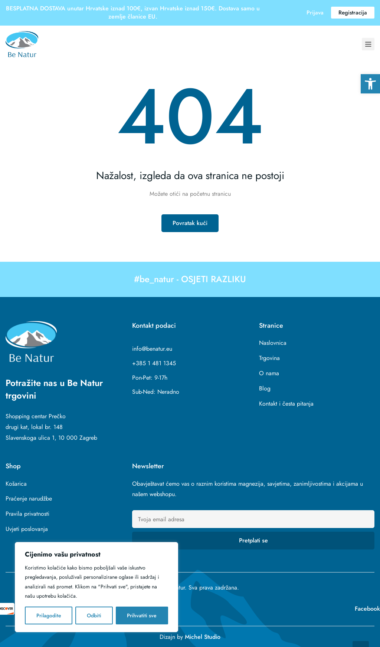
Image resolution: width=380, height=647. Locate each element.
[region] (96, 587)
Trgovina (269, 358)
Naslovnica (272, 343)
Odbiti (94, 615)
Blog (265, 388)
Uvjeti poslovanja (27, 529)
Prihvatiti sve (142, 615)
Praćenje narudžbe (29, 498)
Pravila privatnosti (27, 513)
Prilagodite (48, 615)
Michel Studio (202, 637)
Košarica (16, 483)
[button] (370, 83)
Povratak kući (190, 223)
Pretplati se (253, 540)
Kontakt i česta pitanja (286, 403)
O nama (269, 373)
